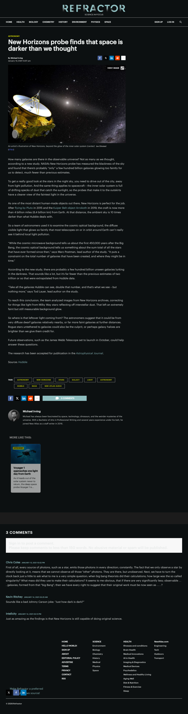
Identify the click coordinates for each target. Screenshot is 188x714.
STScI (11, 149)
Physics (96, 666)
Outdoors (159, 654)
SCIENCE (97, 641)
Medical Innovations (133, 654)
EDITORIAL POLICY (71, 658)
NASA (34, 386)
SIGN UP (159, 22)
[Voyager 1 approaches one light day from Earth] (26, 454)
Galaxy (76, 380)
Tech (156, 650)
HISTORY (63, 22)
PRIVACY (66, 670)
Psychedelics (129, 670)
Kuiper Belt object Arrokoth (70, 208)
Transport (159, 658)
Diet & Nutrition (131, 682)
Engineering (160, 645)
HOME (9, 22)
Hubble (22, 362)
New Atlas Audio (53, 386)
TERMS (65, 666)
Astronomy (14, 36)
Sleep (126, 691)
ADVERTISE (67, 662)
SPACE (107, 22)
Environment (99, 645)
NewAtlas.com (161, 641)
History (96, 658)
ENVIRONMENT (79, 22)
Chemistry (98, 654)
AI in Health (129, 658)
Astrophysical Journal (89, 353)
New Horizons (44, 380)
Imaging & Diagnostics (134, 662)
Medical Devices (131, 666)
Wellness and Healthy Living (137, 674)
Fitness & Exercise (132, 687)
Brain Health (129, 650)
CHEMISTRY (48, 22)
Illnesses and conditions (135, 645)
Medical (96, 662)
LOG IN (170, 22)
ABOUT (65, 654)
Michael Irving (32, 411)
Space (96, 670)
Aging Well (128, 678)
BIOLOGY (33, 22)
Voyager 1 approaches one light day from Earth (26, 470)
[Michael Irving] (17, 58)
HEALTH (20, 22)
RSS (64, 678)
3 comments (64, 398)
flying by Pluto (24, 208)
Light (90, 380)
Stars (61, 380)
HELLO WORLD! (69, 645)
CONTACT (66, 674)
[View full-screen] (122, 68)
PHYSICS (95, 22)
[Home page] (94, 9)
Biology (96, 650)
